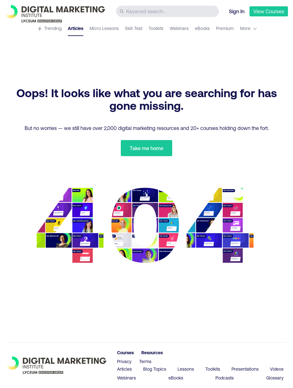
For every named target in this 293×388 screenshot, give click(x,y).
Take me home (146, 148)
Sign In (236, 11)
